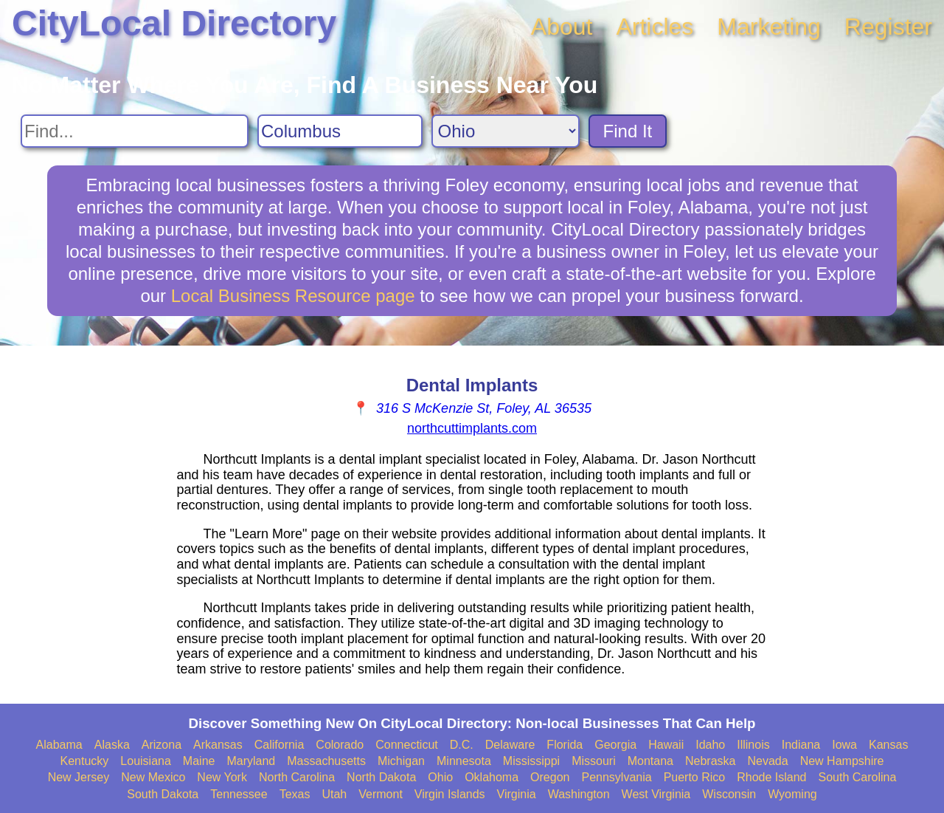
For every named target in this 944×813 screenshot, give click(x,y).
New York (222, 777)
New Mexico (153, 777)
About (562, 26)
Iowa (844, 744)
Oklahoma (491, 777)
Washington (579, 794)
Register (888, 26)
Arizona (161, 744)
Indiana (801, 744)
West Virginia (656, 794)
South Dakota (162, 794)
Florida (564, 744)
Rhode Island (771, 777)
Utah (334, 794)
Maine (199, 761)
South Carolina (858, 777)
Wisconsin (729, 794)
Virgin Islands (449, 794)
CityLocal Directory (174, 23)
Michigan (401, 761)
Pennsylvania (616, 777)
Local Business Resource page (293, 296)
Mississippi (531, 761)
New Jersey (79, 777)
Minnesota (464, 761)
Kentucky (84, 761)
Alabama (59, 744)
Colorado (340, 744)
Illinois (753, 744)
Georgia (615, 744)
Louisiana (145, 761)
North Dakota (381, 777)
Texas (295, 794)
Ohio (440, 777)
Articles (654, 26)
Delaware (510, 744)
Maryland (250, 761)
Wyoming (792, 794)
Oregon (549, 777)
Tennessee (238, 794)
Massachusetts (326, 761)
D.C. (461, 744)
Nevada (767, 761)
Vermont (380, 794)
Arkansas (218, 744)
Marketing (769, 26)
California (279, 744)
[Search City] (340, 131)
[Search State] (505, 131)
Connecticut (406, 744)
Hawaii (666, 744)
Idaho (710, 744)
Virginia (516, 794)
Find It (628, 131)
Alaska (112, 744)
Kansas (888, 744)
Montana (650, 761)
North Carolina (297, 777)
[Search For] (135, 131)
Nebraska (710, 761)
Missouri (594, 761)
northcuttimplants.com (472, 428)
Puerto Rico (695, 777)
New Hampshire (842, 761)
